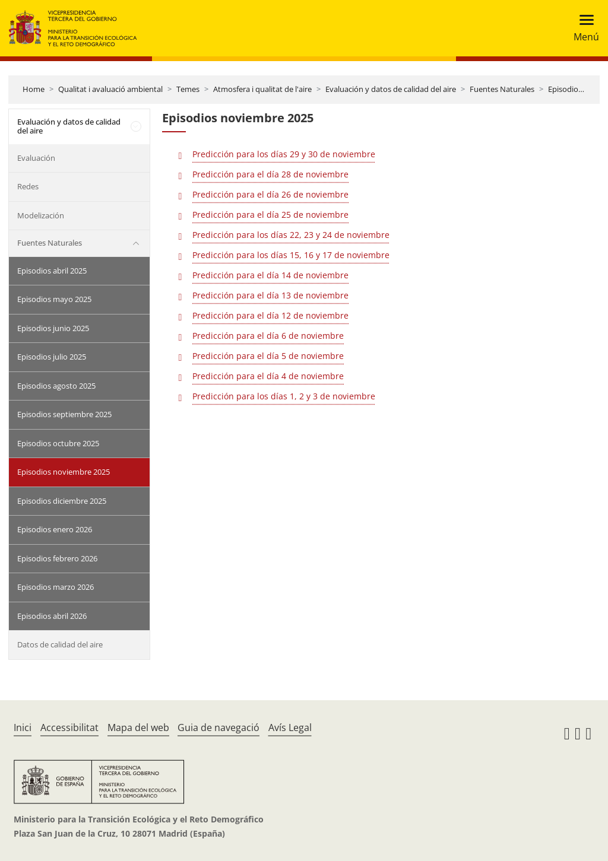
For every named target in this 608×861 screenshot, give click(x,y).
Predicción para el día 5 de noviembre (268, 355)
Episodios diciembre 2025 (61, 500)
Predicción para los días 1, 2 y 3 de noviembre (283, 396)
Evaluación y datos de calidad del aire (390, 89)
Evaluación (36, 157)
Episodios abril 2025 (52, 270)
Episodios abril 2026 (52, 616)
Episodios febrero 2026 (57, 558)
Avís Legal (290, 727)
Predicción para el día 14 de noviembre (270, 275)
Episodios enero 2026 (54, 529)
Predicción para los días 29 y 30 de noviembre (283, 154)
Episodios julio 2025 (51, 356)
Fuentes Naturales (502, 89)
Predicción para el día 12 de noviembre (270, 315)
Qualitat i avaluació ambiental (110, 89)
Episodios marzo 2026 (55, 587)
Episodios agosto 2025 (56, 385)
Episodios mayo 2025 (54, 299)
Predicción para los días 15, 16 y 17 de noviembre (291, 254)
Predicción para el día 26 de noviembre (270, 194)
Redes (28, 186)
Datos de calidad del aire (60, 644)
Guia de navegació (218, 727)
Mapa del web (138, 727)
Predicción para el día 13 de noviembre (270, 295)
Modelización (40, 215)
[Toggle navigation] (583, 28)
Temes (188, 89)
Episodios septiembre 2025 (64, 414)
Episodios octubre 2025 (58, 443)
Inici (22, 727)
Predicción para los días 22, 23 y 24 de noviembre (291, 234)
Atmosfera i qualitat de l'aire (262, 89)
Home (34, 89)
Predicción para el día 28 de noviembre (270, 174)
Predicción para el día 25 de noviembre (270, 214)
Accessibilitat (69, 727)
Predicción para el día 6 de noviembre (268, 335)
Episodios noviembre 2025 (63, 471)
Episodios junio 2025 (53, 328)
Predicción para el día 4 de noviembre (268, 376)
